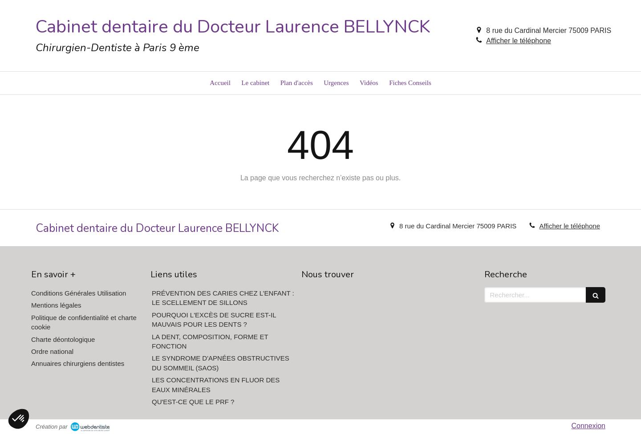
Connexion (589, 426)
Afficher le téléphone (518, 41)
